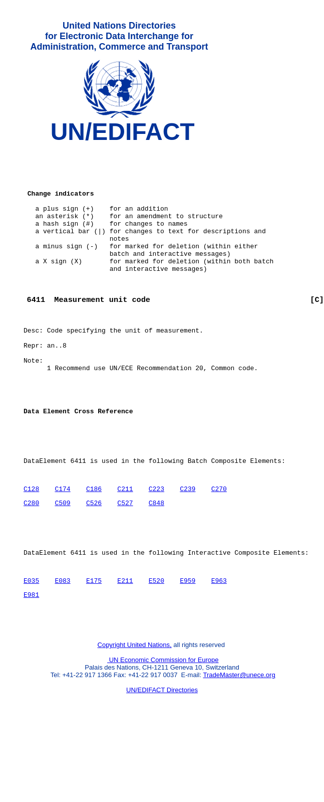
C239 (187, 546)
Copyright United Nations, (135, 719)
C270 (218, 546)
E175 (94, 649)
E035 (31, 649)
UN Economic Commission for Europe (163, 734)
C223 (156, 546)
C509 (62, 562)
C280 (31, 562)
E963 (218, 649)
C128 (31, 546)
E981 (31, 664)
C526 (94, 562)
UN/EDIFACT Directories (162, 764)
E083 (62, 649)
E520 (156, 649)
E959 (187, 649)
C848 (156, 562)
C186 (94, 546)
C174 (62, 546)
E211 (125, 649)
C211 (125, 546)
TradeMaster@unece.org (239, 749)
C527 (125, 562)
